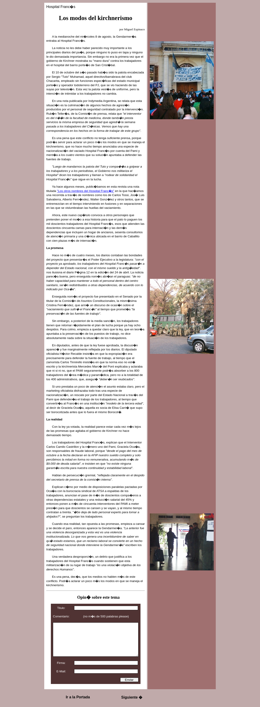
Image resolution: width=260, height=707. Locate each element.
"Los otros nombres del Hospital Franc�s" (85, 191)
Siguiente (131, 697)
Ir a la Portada (78, 697)
